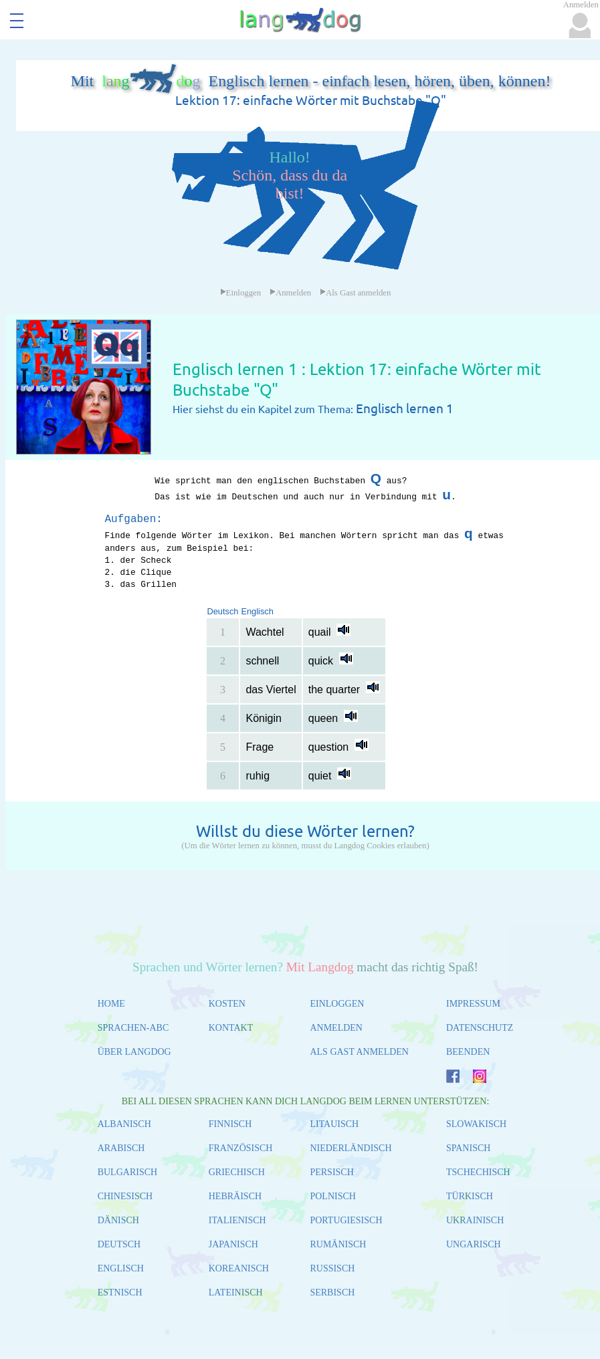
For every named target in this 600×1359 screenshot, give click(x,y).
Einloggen (241, 292)
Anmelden (290, 292)
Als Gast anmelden (355, 292)
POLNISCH (332, 1196)
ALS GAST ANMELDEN (359, 1052)
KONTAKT (231, 1028)
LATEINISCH (236, 1292)
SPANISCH (468, 1148)
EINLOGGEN (337, 1004)
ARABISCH (121, 1148)
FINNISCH (230, 1124)
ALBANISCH (124, 1124)
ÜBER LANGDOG (134, 1052)
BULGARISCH (127, 1172)
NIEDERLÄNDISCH (350, 1148)
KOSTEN (227, 1004)
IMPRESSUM (473, 1004)
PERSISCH (331, 1172)
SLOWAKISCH (476, 1124)
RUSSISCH (332, 1268)
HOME (111, 1004)
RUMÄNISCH (338, 1244)
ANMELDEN (336, 1028)
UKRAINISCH (475, 1220)
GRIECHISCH (237, 1172)
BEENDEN (468, 1052)
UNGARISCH (473, 1244)
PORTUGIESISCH (346, 1220)
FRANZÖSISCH (241, 1148)
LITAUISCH (334, 1124)
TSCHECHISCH (478, 1172)
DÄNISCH (118, 1220)
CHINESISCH (125, 1196)
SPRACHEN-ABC (133, 1028)
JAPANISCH (233, 1244)
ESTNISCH (120, 1292)
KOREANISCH (239, 1268)
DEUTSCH (119, 1244)
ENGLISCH (121, 1268)
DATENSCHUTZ (479, 1028)
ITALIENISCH (237, 1220)
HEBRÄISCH (235, 1196)
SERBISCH (332, 1292)
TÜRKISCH (469, 1196)
